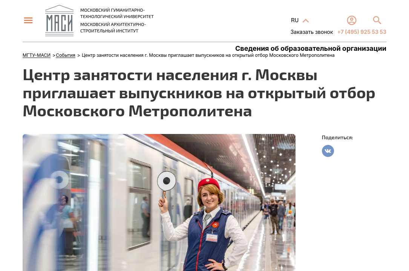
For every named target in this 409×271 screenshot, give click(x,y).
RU (295, 19)
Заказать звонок (312, 32)
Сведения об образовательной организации (310, 48)
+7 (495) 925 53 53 (361, 32)
